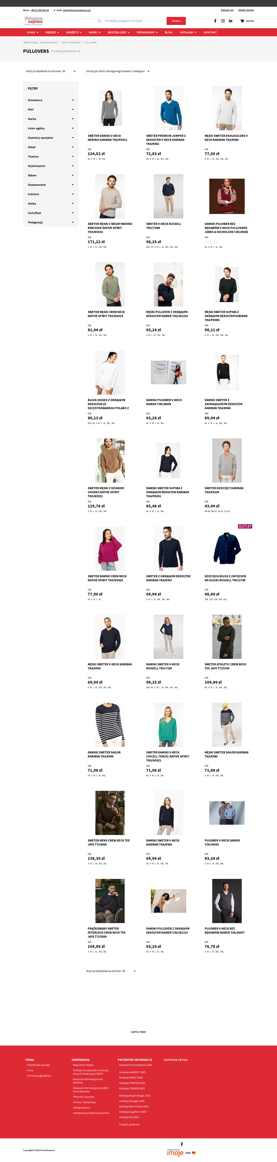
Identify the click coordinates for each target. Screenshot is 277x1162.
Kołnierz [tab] (33, 194)
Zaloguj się (227, 10)
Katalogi (186, 32)
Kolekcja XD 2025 (128, 1117)
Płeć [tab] (30, 109)
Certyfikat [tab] (34, 213)
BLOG (168, 32)
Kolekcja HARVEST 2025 (132, 1072)
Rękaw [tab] (32, 175)
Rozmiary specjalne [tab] (40, 138)
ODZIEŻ (51, 32)
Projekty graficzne (129, 1124)
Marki (93, 32)
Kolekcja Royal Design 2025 (134, 1095)
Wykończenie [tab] (36, 166)
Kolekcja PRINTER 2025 (132, 1083)
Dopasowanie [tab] (37, 185)
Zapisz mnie (138, 1032)
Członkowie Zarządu (38, 1065)
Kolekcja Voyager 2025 (132, 1101)
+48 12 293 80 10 (39, 10)
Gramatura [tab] (35, 100)
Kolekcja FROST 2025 (131, 1077)
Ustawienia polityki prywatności (91, 1113)
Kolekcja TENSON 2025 (132, 1088)
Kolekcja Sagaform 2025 (132, 1111)
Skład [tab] (31, 147)
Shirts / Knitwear (71, 42)
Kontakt (210, 32)
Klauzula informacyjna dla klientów (88, 1080)
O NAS (31, 32)
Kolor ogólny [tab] (36, 128)
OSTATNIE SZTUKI (176, 1060)
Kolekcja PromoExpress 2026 (135, 1065)
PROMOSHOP (145, 32)
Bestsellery (117, 32)
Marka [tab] (32, 119)
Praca (30, 1070)
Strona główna (48, 42)
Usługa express (81, 1107)
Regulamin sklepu (83, 1065)
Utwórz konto (246, 10)
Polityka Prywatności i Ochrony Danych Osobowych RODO (91, 1072)
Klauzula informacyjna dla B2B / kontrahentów (91, 1089)
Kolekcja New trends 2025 (134, 1106)
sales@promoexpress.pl (77, 10)
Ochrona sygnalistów (39, 1075)
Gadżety (72, 32)
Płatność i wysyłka (83, 1096)
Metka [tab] (32, 203)
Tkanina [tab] (33, 156)
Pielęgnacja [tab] (35, 222)
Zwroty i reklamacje (84, 1102)
